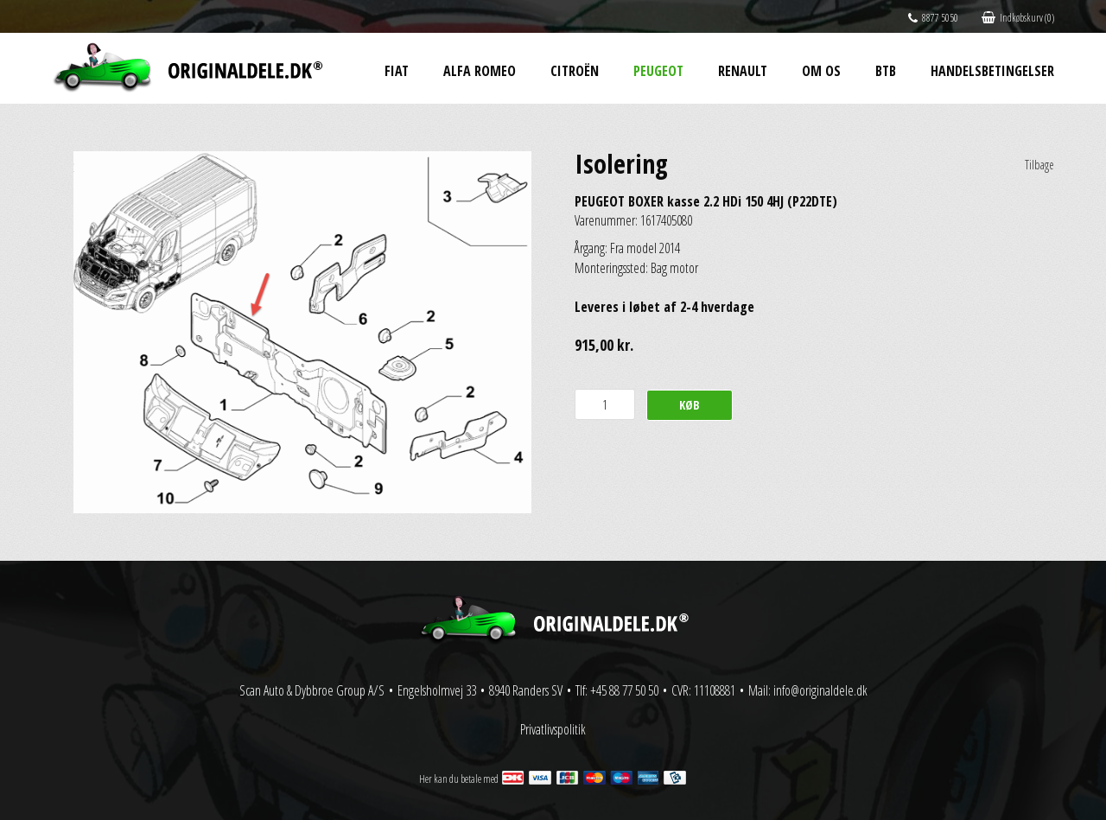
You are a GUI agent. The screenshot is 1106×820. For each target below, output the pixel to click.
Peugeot (658, 71)
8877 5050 (933, 17)
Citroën (574, 71)
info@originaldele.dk (820, 690)
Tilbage (1039, 164)
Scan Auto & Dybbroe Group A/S (312, 690)
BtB (885, 71)
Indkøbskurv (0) (1018, 17)
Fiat (397, 71)
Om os (821, 71)
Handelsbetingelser (992, 71)
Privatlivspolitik (553, 729)
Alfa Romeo (479, 71)
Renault (742, 71)
